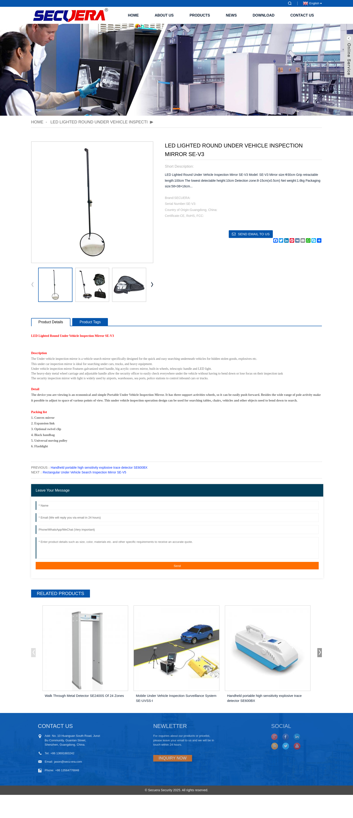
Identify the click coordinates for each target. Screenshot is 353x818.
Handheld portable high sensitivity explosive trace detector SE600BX (99, 467)
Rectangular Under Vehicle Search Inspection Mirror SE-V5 (84, 472)
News (231, 15)
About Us (164, 15)
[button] (176, 108)
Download (263, 15)
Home (133, 15)
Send (177, 566)
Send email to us (254, 234)
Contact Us (302, 15)
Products (200, 15)
